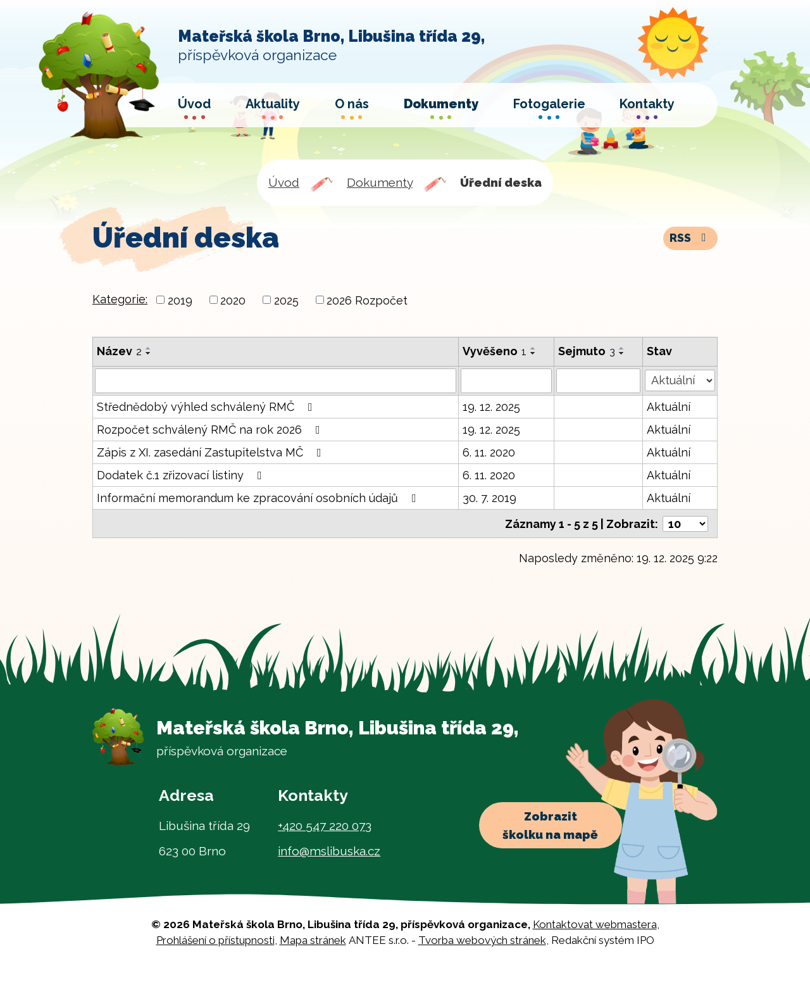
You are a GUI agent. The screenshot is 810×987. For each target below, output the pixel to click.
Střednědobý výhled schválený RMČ (207, 406)
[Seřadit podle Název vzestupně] (149, 348)
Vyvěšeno (494, 351)
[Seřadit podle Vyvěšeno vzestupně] (533, 348)
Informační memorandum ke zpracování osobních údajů (259, 497)
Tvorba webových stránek (482, 939)
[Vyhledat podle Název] (275, 380)
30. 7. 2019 (489, 497)
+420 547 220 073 (324, 824)
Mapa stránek (313, 939)
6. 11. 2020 (489, 451)
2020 (233, 299)
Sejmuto (587, 351)
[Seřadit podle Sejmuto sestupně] (623, 353)
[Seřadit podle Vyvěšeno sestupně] (533, 353)
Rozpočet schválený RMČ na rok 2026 (211, 429)
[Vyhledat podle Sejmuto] (599, 380)
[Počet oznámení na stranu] (685, 523)
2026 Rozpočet (367, 299)
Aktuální (668, 406)
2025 (286, 299)
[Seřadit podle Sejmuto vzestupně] (623, 348)
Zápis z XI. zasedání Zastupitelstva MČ (212, 451)
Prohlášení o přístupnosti (215, 939)
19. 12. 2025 (491, 406)
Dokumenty (380, 182)
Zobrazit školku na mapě (553, 828)
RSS (690, 238)
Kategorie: (119, 299)
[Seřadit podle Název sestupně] (149, 353)
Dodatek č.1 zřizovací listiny (182, 474)
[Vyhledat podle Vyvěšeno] (506, 380)
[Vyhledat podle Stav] (680, 379)
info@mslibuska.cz (329, 850)
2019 (180, 299)
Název (119, 351)
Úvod (283, 182)
